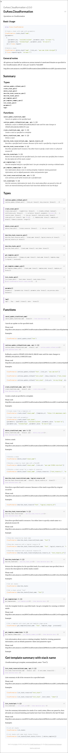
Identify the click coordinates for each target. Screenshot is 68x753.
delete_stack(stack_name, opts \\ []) (16, 135)
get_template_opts (23, 601)
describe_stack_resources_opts (35, 513)
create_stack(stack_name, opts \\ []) (16, 130)
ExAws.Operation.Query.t (41, 318)
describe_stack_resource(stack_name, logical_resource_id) (23, 141)
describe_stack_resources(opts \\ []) (16, 146)
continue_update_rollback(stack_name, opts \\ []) (21, 122)
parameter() (7, 105)
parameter (52, 213)
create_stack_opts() (10, 88)
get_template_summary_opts (31, 634)
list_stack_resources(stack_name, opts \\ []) (19, 175)
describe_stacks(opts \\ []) (13, 154)
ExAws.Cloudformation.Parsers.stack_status (18, 281)
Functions (8, 112)
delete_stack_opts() (10, 91)
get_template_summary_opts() (13, 100)
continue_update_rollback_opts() (15, 86)
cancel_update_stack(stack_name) (15, 117)
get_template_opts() (10, 98)
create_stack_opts (38, 389)
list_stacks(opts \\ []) (12, 181)
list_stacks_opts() (10, 103)
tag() (5, 107)
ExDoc (16, 744)
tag (28, 217)
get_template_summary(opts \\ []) (15, 167)
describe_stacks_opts (26, 561)
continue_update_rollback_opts (50, 347)
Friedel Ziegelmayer (35, 744)
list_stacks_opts (23, 705)
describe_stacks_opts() (11, 95)
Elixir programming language (53, 744)
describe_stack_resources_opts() (15, 93)
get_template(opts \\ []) (12, 162)
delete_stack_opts (38, 432)
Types (7, 82)
